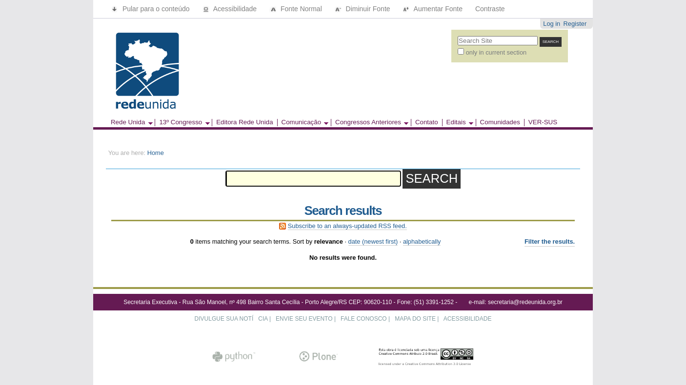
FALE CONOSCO (364, 318)
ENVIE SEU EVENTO (304, 318)
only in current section (496, 52)
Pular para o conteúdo (151, 9)
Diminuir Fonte (363, 9)
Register (575, 23)
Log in (551, 23)
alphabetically (422, 241)
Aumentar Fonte (433, 9)
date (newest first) (373, 241)
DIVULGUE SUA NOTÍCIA (231, 318)
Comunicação (303, 122)
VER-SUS (542, 122)
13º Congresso (182, 122)
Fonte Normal (296, 9)
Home (155, 152)
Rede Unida (130, 122)
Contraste (490, 9)
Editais (457, 122)
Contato (426, 122)
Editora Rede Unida (244, 122)
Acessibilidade (230, 9)
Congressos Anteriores (369, 122)
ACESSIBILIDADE (468, 318)
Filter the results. (550, 241)
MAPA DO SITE (415, 318)
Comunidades (500, 122)
